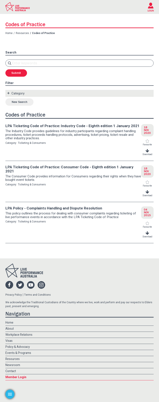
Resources (22, 33)
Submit (16, 73)
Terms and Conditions (37, 295)
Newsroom (12, 365)
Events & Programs (18, 353)
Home (9, 33)
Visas (9, 341)
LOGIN (151, 11)
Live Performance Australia (17, 6)
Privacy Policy (13, 295)
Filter (9, 83)
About (9, 328)
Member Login (15, 377)
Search (10, 52)
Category (17, 93)
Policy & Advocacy (17, 347)
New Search (19, 102)
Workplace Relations (18, 334)
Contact (10, 371)
